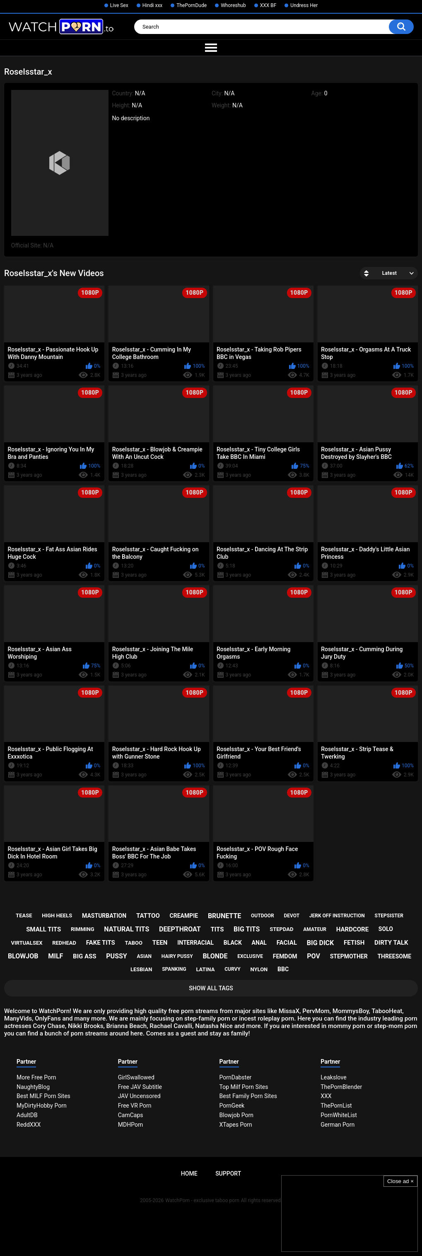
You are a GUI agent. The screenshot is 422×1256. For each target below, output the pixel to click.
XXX (326, 1096)
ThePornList (336, 1105)
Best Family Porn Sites (248, 1096)
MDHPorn (130, 1124)
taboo (133, 943)
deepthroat (180, 929)
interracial (195, 942)
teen (160, 942)
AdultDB (27, 1115)
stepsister (389, 916)
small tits (43, 929)
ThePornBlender (341, 1087)
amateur (314, 929)
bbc (283, 969)
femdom (285, 956)
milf (55, 956)
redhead (64, 943)
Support (228, 1173)
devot (291, 916)
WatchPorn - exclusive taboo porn (202, 1200)
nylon (259, 969)
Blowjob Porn (236, 1115)
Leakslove (333, 1077)
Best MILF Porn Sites (43, 1096)
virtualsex (26, 943)
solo (386, 929)
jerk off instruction (337, 916)
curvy (232, 969)
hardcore (352, 929)
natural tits (126, 929)
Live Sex (119, 5)
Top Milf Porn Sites (243, 1087)
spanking (174, 969)
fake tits (100, 942)
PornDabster (235, 1077)
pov (313, 956)
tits (217, 929)
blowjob (23, 956)
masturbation (104, 915)
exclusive (250, 956)
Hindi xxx (152, 5)
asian (144, 956)
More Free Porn (36, 1077)
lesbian (141, 969)
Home (189, 1173)
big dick (320, 943)
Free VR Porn (135, 1105)
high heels (57, 915)
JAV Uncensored (139, 1096)
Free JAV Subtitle (140, 1087)
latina (205, 969)
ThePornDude (191, 5)
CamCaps (130, 1115)
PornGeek (232, 1105)
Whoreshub (233, 5)
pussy (116, 956)
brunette (224, 916)
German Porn (337, 1124)
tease (24, 915)
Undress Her (304, 5)
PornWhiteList (339, 1115)
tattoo (148, 915)
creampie (184, 915)
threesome (394, 956)
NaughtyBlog (33, 1087)
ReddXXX (29, 1124)
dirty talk (391, 942)
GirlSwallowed (136, 1077)
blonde (215, 956)
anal (259, 942)
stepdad (281, 929)
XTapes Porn (235, 1124)
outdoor (262, 916)
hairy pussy (177, 956)
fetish (354, 942)
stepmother (349, 956)
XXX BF (268, 5)
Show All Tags (211, 988)
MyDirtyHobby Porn (42, 1105)
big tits (247, 929)
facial (287, 942)
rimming (82, 929)
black (233, 942)
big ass (84, 956)
